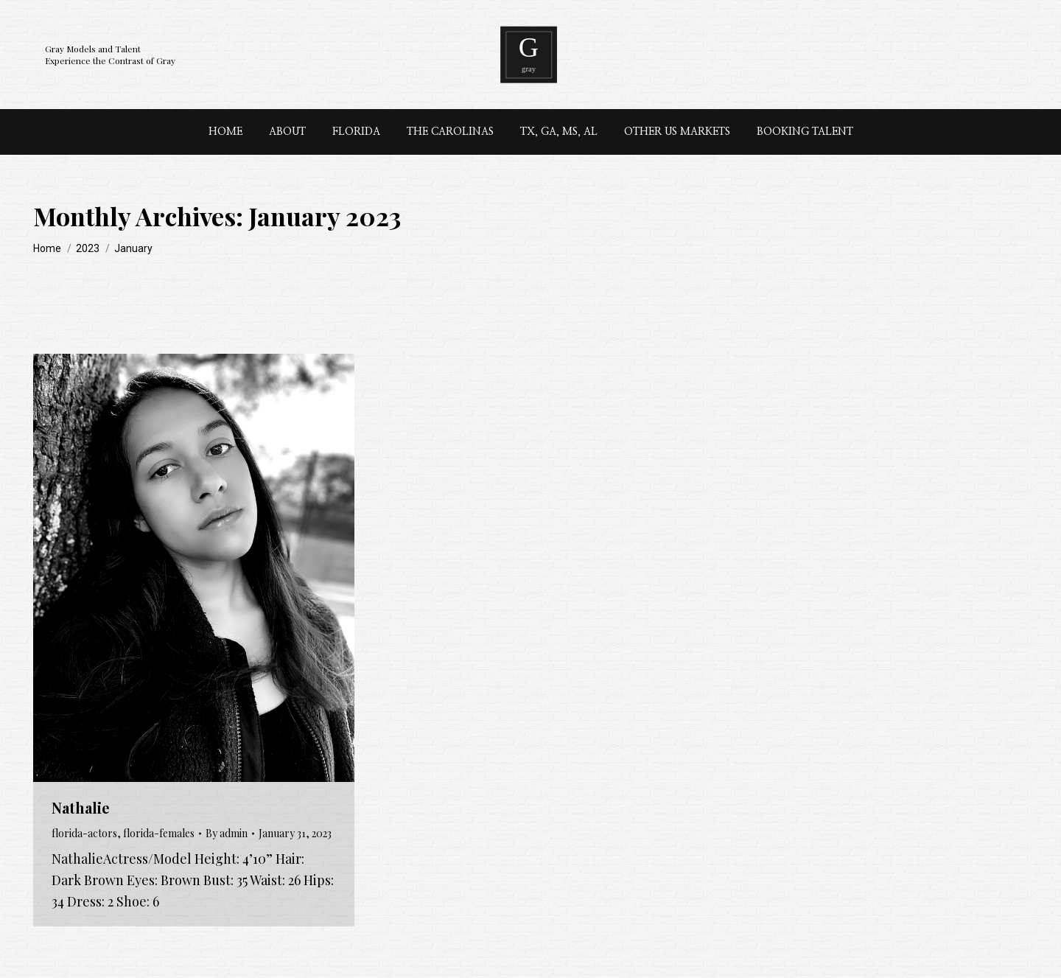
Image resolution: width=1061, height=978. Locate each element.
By (227, 833)
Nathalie (81, 807)
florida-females (159, 833)
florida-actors (84, 833)
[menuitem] (225, 132)
